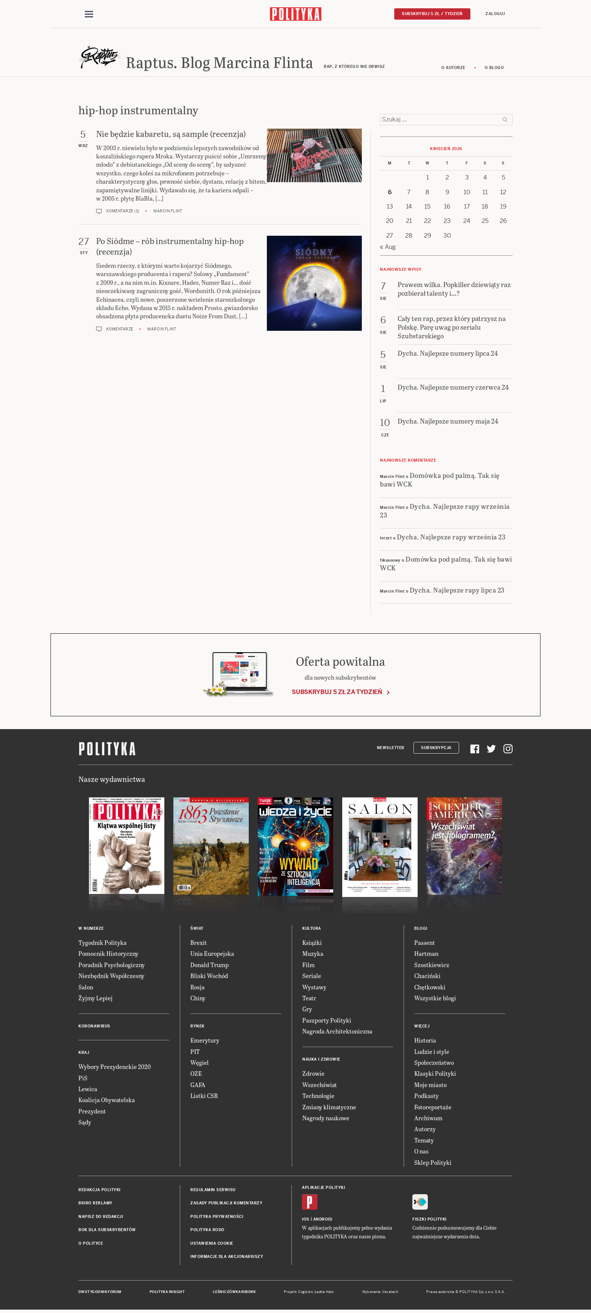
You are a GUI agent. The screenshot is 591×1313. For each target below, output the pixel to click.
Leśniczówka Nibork (234, 1293)
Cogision (305, 1293)
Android (322, 1220)
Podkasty (426, 1096)
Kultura (311, 929)
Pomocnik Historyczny (108, 955)
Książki (312, 943)
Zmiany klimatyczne (329, 1108)
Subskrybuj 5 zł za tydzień (337, 693)
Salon (85, 988)
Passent (424, 943)
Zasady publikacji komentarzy (226, 1204)
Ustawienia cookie (211, 1244)
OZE (196, 1074)
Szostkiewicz (431, 965)
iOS (305, 1220)
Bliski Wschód (209, 976)
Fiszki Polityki (429, 1220)
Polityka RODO (207, 1231)
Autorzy (425, 1130)
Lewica (87, 1090)
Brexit (198, 943)
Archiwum (428, 1119)
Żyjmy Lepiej (95, 999)
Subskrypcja (436, 748)
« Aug (388, 248)
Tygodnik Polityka (102, 943)
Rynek (197, 1027)
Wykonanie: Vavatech (380, 1293)
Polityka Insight (167, 1293)
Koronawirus (94, 1027)
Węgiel (199, 1063)
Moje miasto (430, 1085)
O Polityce (90, 1244)
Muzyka (312, 955)
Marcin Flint (167, 212)
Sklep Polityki (433, 1163)
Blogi (420, 929)
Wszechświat (319, 1085)
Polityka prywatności (216, 1217)
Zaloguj (495, 13)
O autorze (453, 68)
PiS (82, 1079)
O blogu (494, 68)
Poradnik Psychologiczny (111, 965)
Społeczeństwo (434, 1063)
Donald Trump (209, 965)
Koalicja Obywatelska (106, 1101)
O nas (421, 1152)
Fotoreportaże (433, 1108)
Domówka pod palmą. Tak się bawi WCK (440, 480)
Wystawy (314, 988)
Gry (307, 1010)
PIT (195, 1052)
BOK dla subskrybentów (107, 1231)
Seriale (311, 976)
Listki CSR (204, 1096)
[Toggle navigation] (89, 14)
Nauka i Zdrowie (321, 1060)
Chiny (197, 999)
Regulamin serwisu (213, 1191)
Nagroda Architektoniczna (337, 1032)
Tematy (424, 1141)
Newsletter (390, 748)
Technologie (318, 1096)
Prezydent (92, 1112)
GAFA (197, 1085)
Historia (425, 1041)
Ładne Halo (324, 1293)
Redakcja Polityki (99, 1191)
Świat (197, 929)
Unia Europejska (212, 955)
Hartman (426, 955)
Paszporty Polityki (326, 1021)
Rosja (197, 988)
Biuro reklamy (95, 1204)
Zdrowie (313, 1074)
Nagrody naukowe (325, 1119)
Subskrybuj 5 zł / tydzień (432, 13)
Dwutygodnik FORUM (99, 1293)
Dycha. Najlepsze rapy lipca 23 (457, 591)
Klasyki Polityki (435, 1074)
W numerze (91, 929)
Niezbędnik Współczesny (111, 976)
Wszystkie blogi (435, 999)
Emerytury (204, 1041)
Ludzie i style (431, 1052)
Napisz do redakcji (100, 1217)
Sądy (84, 1123)
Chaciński (427, 976)
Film (308, 965)
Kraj (83, 1054)
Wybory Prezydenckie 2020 (114, 1068)
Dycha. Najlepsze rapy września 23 (445, 511)
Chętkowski (430, 988)
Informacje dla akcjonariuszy (226, 1257)
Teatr (309, 999)
